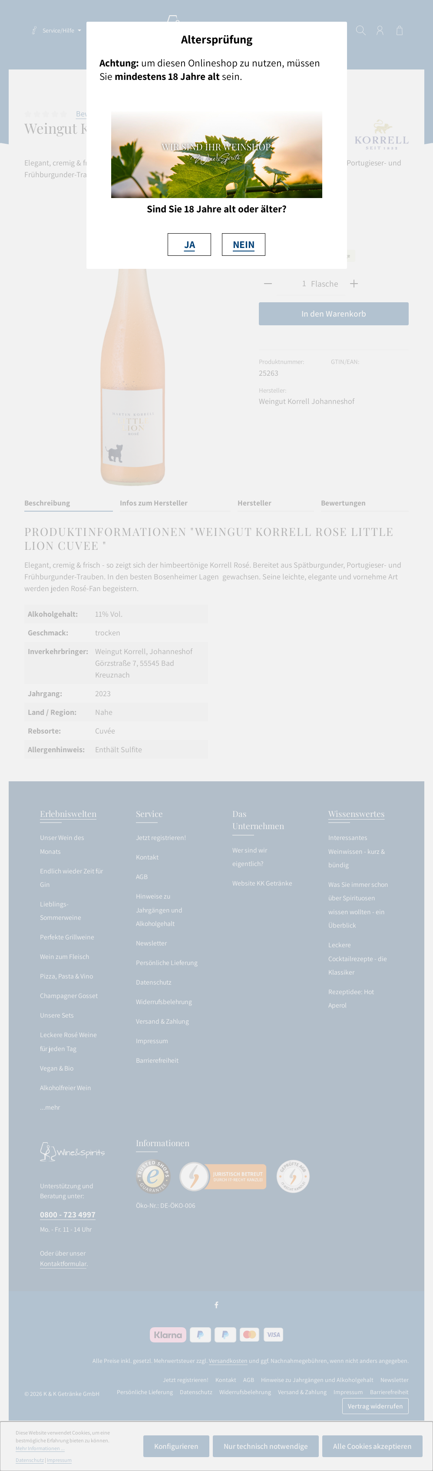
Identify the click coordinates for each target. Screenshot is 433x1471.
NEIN (244, 244)
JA (189, 244)
